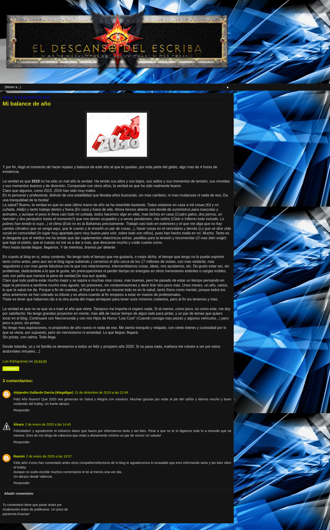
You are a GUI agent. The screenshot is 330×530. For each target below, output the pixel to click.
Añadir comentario (18, 493)
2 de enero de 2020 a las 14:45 (48, 424)
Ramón (19, 456)
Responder (22, 410)
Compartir (11, 368)
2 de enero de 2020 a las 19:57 (49, 456)
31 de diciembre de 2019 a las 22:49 (101, 392)
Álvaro (19, 424)
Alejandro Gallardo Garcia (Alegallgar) (43, 392)
